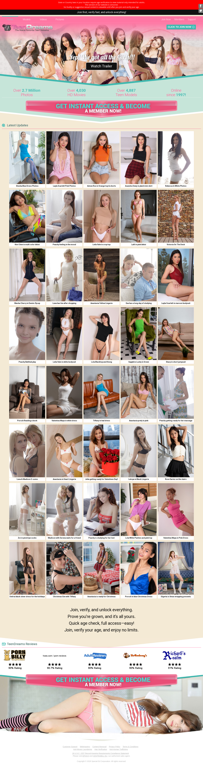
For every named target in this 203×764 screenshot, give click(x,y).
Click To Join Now (179, 27)
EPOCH (85, 756)
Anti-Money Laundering (82, 749)
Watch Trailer (101, 65)
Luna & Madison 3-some (27, 479)
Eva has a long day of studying (139, 303)
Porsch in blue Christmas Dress (138, 597)
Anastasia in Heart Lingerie (64, 479)
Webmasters (85, 747)
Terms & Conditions (130, 747)
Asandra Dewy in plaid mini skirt (138, 186)
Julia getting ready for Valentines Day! (101, 479)
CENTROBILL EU (100, 756)
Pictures (60, 19)
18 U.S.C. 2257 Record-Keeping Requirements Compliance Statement (100, 753)
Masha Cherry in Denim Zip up (27, 303)
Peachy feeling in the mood (64, 244)
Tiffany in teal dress (101, 421)
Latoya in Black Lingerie (138, 479)
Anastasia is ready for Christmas (101, 597)
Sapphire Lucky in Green (138, 362)
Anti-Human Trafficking (119, 749)
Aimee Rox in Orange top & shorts (101, 186)
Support (192, 19)
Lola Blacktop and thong (101, 362)
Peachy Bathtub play (27, 362)
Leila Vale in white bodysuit (64, 362)
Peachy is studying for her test (101, 538)
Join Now (166, 19)
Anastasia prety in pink (138, 421)
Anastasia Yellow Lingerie (101, 303)
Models (26, 19)
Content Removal (99, 747)
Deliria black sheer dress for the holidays (27, 597)
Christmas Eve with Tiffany (64, 597)
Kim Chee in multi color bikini (27, 244)
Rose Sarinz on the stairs (176, 479)
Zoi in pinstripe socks (27, 538)
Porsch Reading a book (27, 421)
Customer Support (70, 747)
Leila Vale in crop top (101, 244)
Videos (43, 19)
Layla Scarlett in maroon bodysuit (175, 303)
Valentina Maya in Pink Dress (175, 538)
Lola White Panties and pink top (138, 538)
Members (179, 19)
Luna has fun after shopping (64, 303)
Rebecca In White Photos (175, 186)
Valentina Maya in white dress (64, 421)
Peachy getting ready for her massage (175, 421)
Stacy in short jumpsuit (176, 362)
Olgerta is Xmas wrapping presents (176, 597)
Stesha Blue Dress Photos (27, 186)
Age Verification (101, 749)
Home (10, 19)
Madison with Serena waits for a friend (64, 538)
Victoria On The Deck (176, 244)
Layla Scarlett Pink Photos (64, 186)
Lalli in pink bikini (138, 244)
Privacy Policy (114, 747)
